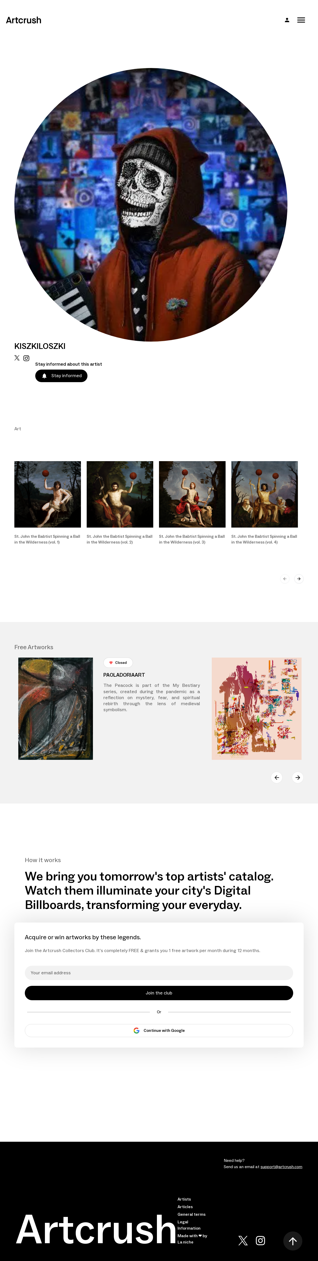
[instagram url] (26, 358)
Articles (185, 1206)
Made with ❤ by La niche (192, 1239)
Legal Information (189, 1225)
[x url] (17, 358)
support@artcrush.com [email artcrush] (281, 1166)
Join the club (159, 993)
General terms (191, 1214)
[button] (287, 20)
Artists (184, 1199)
